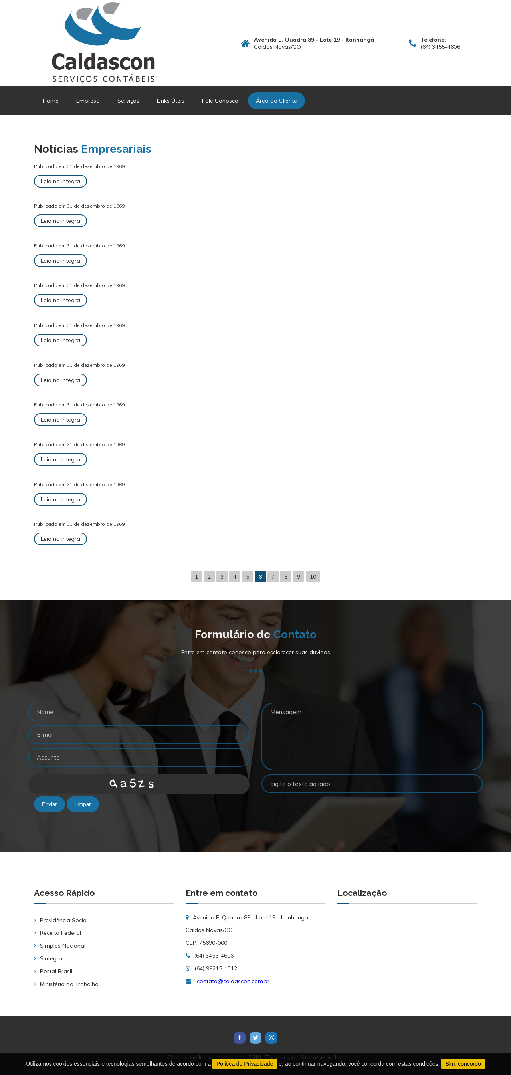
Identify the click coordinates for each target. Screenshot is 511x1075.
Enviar (49, 804)
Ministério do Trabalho (69, 984)
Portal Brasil (56, 971)
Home (51, 100)
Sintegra (51, 958)
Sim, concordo (463, 1064)
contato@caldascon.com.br (233, 981)
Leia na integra (60, 181)
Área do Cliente (276, 100)
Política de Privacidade (244, 1064)
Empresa (88, 100)
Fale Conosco (220, 100)
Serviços (128, 100)
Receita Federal (60, 932)
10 (313, 576)
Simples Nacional (62, 945)
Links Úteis (170, 100)
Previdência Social (64, 920)
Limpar (83, 804)
